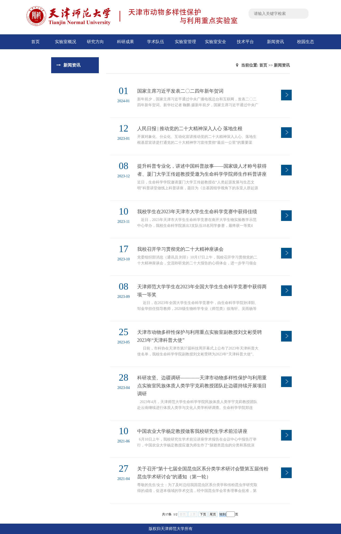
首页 (35, 41)
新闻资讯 (275, 41)
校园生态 (305, 41)
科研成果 (125, 41)
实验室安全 (215, 41)
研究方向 (95, 41)
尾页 (213, 514)
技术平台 (245, 41)
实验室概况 (65, 41)
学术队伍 (155, 41)
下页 (203, 514)
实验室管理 (185, 41)
